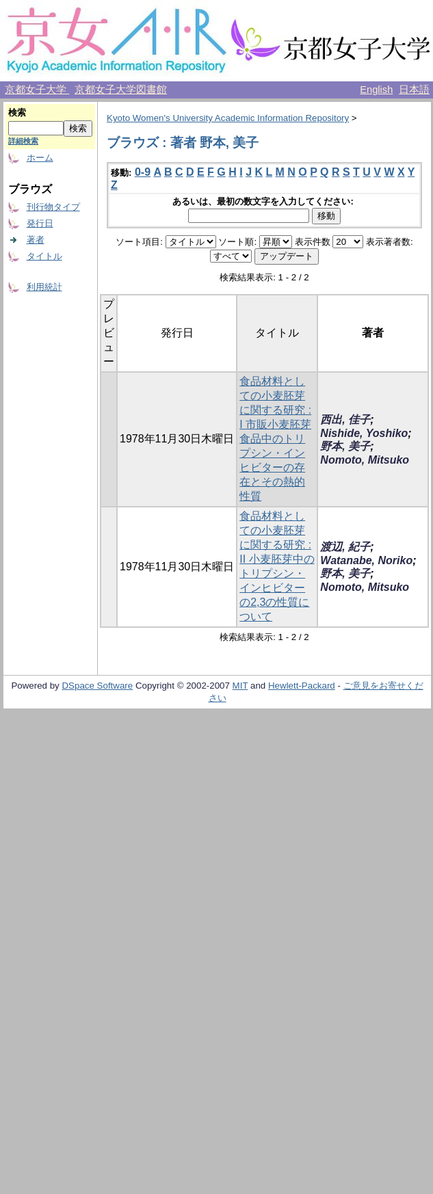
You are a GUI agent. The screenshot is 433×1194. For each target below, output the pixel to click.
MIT (240, 685)
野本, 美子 (345, 446)
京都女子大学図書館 (121, 89)
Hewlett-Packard (301, 685)
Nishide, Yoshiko (364, 433)
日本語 (414, 89)
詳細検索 (23, 141)
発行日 (40, 223)
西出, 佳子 (345, 419)
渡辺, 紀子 (345, 547)
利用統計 (44, 287)
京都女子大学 (37, 89)
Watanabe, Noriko (366, 560)
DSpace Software (97, 685)
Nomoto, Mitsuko (364, 460)
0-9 (142, 172)
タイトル (44, 256)
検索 (17, 112)
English (376, 89)
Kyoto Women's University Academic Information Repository (228, 118)
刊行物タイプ (53, 207)
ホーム (40, 157)
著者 (35, 240)
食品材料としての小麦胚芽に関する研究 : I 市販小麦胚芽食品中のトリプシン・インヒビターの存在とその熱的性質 (275, 438)
